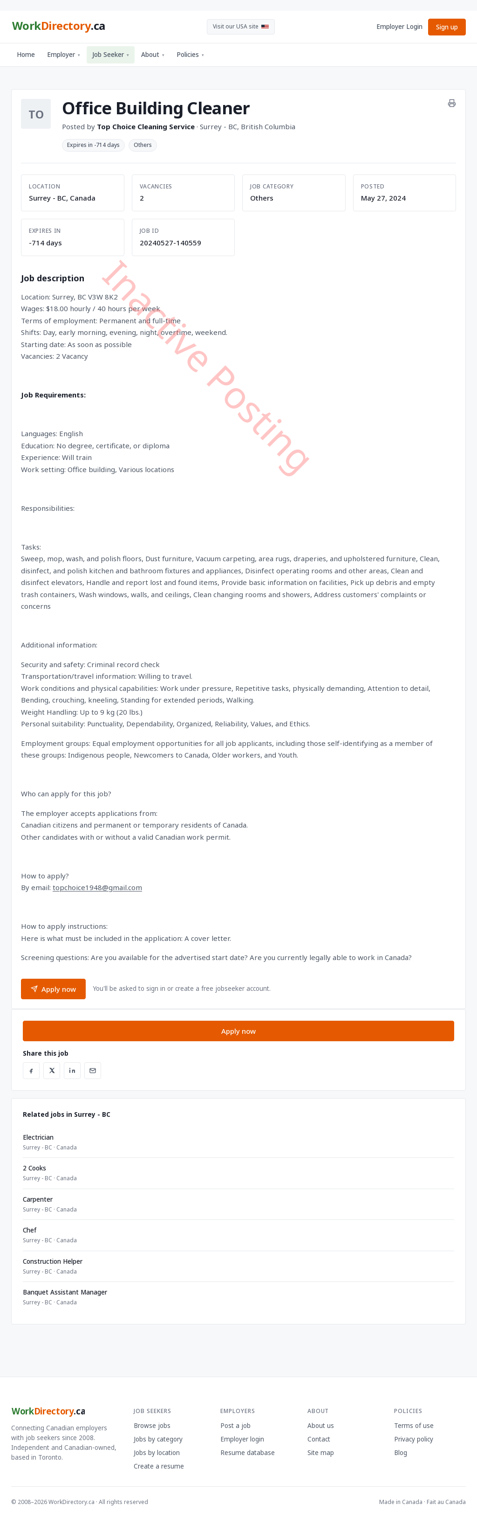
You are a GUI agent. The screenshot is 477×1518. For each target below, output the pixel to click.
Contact (318, 1439)
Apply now (53, 989)
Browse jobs (152, 1425)
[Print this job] (452, 103)
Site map (320, 1452)
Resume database (247, 1452)
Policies (190, 54)
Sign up (447, 27)
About (152, 54)
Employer (63, 54)
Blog (400, 1452)
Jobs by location (157, 1452)
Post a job (235, 1425)
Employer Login (399, 26)
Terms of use (414, 1425)
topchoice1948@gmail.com (97, 887)
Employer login (242, 1439)
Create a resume (159, 1466)
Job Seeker (110, 54)
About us (320, 1425)
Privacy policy (413, 1439)
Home (26, 54)
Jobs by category (158, 1439)
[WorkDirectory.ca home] (58, 27)
